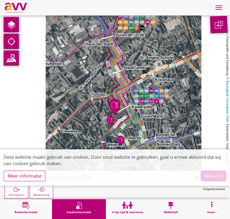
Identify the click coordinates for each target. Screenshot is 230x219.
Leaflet (227, 29)
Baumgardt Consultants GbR (227, 101)
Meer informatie (24, 176)
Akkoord (213, 176)
